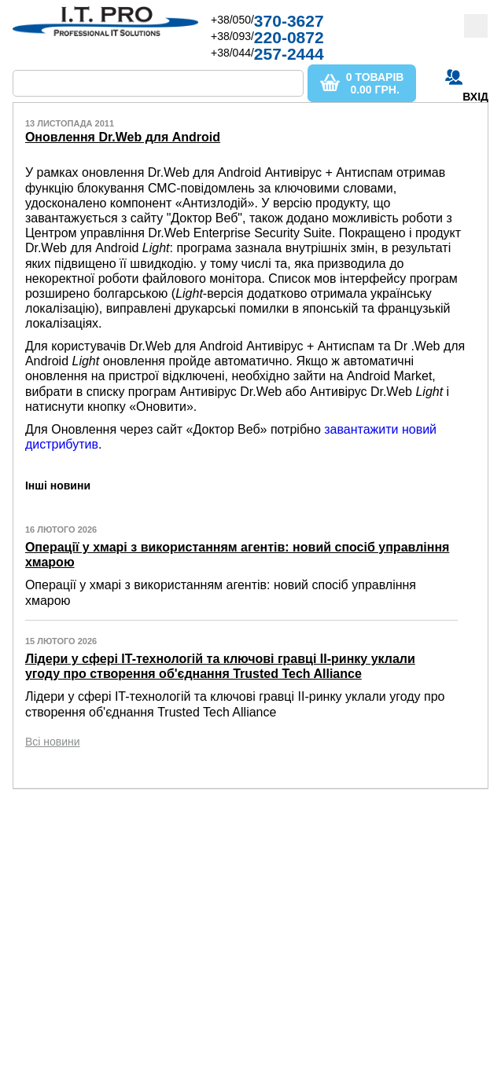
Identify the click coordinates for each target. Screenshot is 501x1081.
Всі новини (52, 741)
